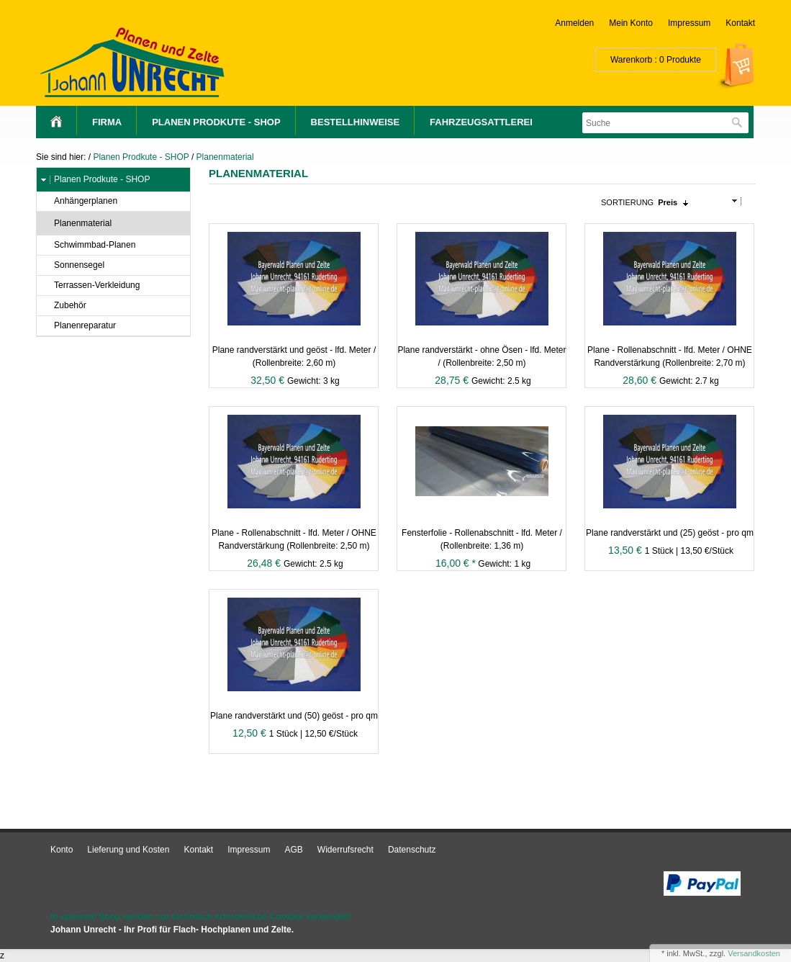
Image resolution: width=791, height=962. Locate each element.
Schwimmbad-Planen (87, 245)
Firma (107, 122)
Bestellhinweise (355, 122)
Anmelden (574, 23)
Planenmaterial (225, 157)
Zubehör (63, 305)
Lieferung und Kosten (128, 850)
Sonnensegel (72, 265)
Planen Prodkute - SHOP (216, 122)
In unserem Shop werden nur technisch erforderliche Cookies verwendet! (200, 917)
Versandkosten (754, 953)
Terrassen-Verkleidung (90, 285)
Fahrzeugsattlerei (481, 122)
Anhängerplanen (78, 201)
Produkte (683, 60)
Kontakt (740, 23)
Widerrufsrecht (345, 850)
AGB (294, 850)
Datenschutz (412, 850)
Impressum (689, 23)
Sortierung (627, 202)
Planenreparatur (78, 325)
